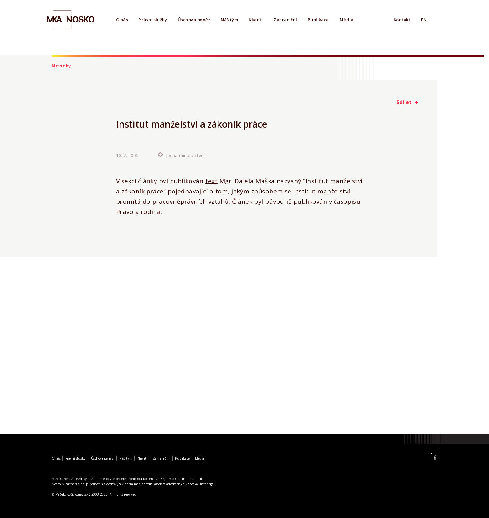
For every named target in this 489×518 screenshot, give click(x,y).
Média (346, 19)
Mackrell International (185, 479)
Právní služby (152, 19)
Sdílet (404, 102)
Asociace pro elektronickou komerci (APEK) (134, 479)
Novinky (61, 66)
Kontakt (402, 19)
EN (424, 19)
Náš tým (229, 19)
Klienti (256, 19)
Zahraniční (285, 19)
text (211, 181)
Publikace (318, 19)
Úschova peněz (194, 19)
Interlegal (207, 484)
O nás (122, 19)
